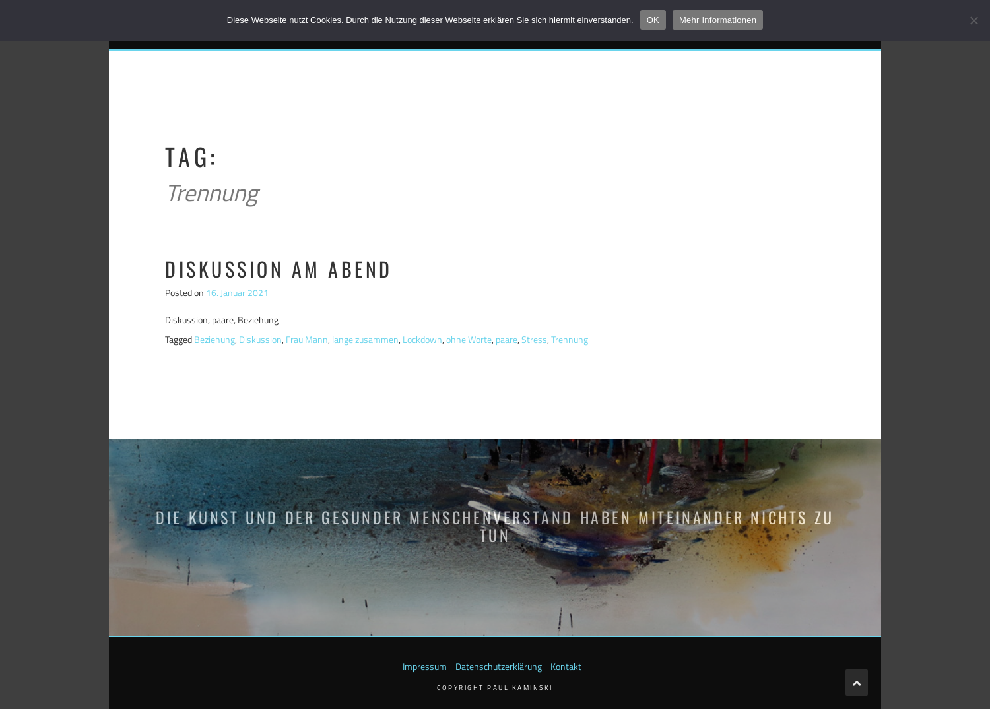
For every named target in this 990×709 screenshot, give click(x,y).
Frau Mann (307, 339)
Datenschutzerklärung (498, 666)
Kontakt (565, 666)
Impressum (425, 666)
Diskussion (260, 339)
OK (653, 20)
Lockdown (422, 339)
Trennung (569, 339)
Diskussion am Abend (279, 269)
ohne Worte (469, 339)
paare (506, 339)
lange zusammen (365, 339)
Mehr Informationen (717, 20)
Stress (534, 339)
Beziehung (214, 339)
